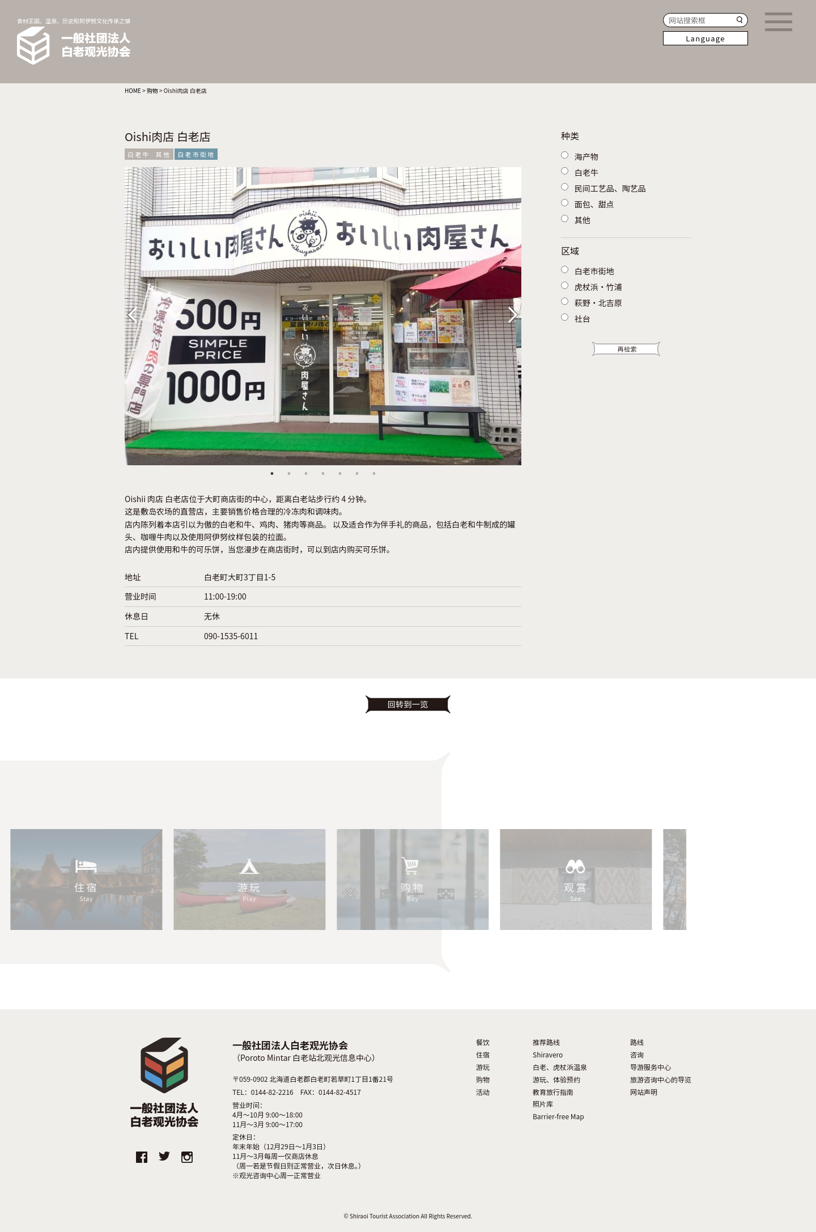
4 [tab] (323, 473)
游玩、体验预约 (556, 1079)
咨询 (637, 1054)
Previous (141, 313)
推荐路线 (546, 1042)
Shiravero (548, 1054)
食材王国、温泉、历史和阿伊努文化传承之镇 (73, 41)
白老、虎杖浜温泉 (560, 1067)
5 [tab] (340, 473)
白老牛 (139, 154)
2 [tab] (289, 473)
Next (510, 313)
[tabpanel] (323, 316)
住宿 (483, 1054)
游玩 (483, 1067)
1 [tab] (272, 473)
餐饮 (483, 1042)
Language (705, 38)
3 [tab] (306, 473)
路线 (637, 1042)
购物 (483, 1079)
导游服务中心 (650, 1067)
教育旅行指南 (553, 1092)
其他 (163, 154)
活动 (483, 1092)
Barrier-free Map (558, 1116)
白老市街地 (196, 154)
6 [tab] (357, 473)
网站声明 (643, 1092)
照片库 (543, 1103)
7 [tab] (374, 473)
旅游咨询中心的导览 (660, 1079)
